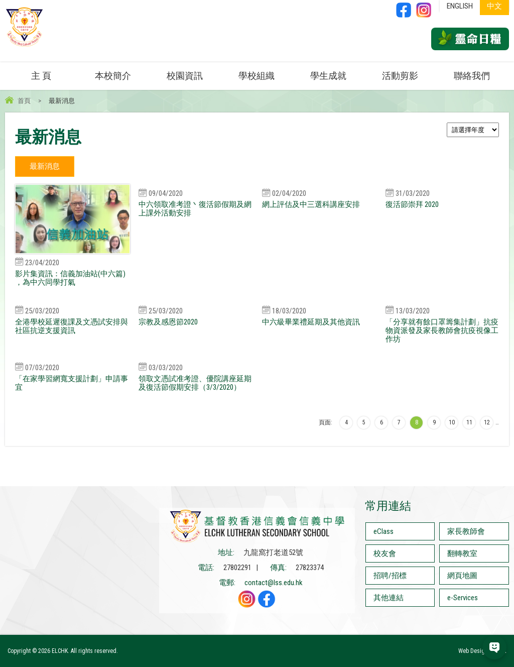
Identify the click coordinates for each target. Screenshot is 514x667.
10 (452, 422)
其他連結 (388, 597)
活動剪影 (400, 75)
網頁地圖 (462, 575)
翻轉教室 (462, 553)
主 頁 (41, 75)
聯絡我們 (472, 75)
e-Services (462, 597)
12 (487, 422)
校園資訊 (185, 75)
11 (469, 422)
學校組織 (256, 75)
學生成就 (328, 75)
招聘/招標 (390, 575)
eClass (383, 531)
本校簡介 (113, 75)
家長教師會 (466, 531)
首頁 (24, 100)
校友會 (384, 553)
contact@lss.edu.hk (273, 582)
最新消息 (45, 166)
